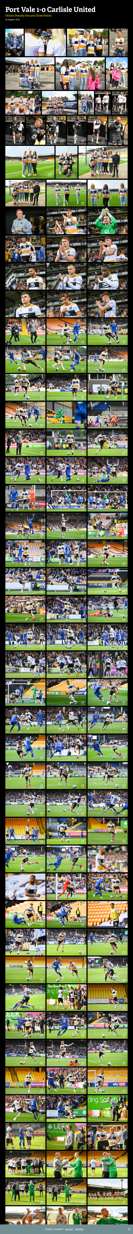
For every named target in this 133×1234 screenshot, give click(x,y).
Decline (79, 1229)
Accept (69, 1229)
